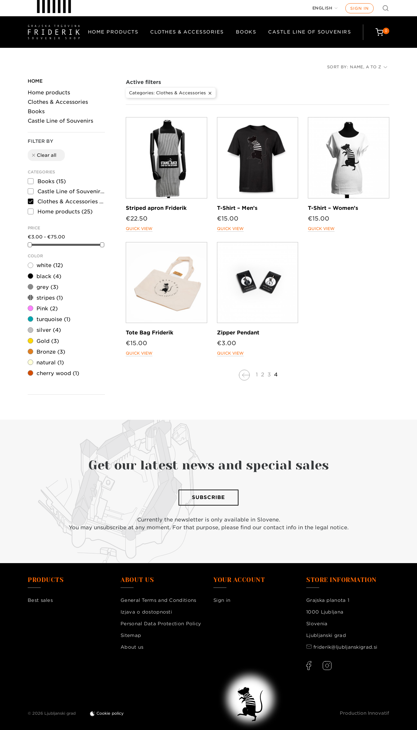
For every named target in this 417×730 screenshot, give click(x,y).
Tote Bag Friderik (149, 333)
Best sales (40, 600)
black (48, 276)
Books (246, 31)
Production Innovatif (364, 713)
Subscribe (208, 497)
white (49, 265)
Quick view (139, 228)
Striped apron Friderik (156, 208)
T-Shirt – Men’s (237, 208)
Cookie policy (110, 713)
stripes (49, 298)
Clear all (43, 155)
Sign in (359, 8)
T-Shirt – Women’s (333, 208)
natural (50, 362)
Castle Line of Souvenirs (309, 31)
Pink (47, 308)
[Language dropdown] (325, 8)
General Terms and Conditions (158, 600)
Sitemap (131, 635)
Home (35, 81)
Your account (239, 580)
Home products (113, 31)
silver (48, 330)
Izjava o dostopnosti (146, 612)
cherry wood (57, 373)
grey (47, 287)
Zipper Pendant (238, 333)
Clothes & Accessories (187, 31)
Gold (47, 341)
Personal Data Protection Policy (161, 623)
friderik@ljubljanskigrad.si (345, 647)
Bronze (50, 352)
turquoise (53, 319)
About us (132, 647)
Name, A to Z (368, 66)
